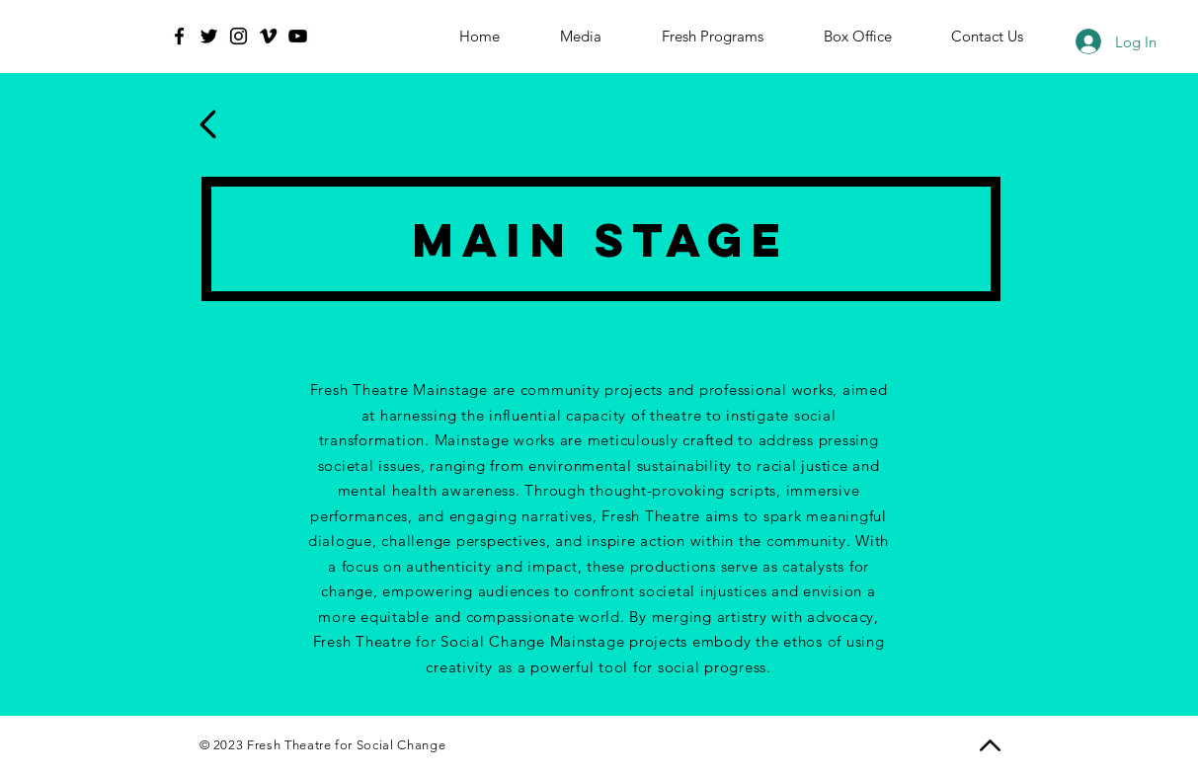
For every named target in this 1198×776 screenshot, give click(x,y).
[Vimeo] (268, 36)
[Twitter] (209, 36)
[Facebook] (179, 36)
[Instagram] (238, 36)
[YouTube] (297, 36)
